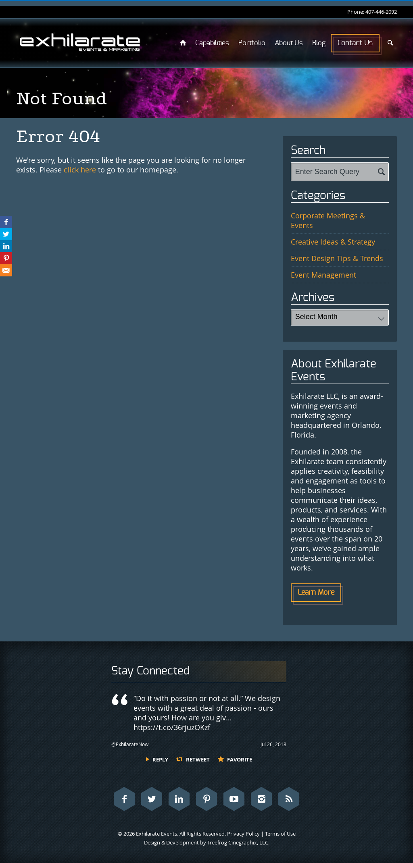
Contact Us (355, 43)
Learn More (316, 592)
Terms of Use (280, 833)
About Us (289, 42)
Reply (160, 759)
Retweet (198, 759)
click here (80, 169)
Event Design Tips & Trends (337, 258)
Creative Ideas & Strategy (333, 242)
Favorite (239, 759)
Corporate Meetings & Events (328, 220)
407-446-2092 (381, 11)
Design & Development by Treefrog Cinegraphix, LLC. (206, 842)
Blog (318, 42)
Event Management (323, 275)
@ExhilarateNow (129, 744)
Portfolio (251, 42)
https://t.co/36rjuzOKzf (171, 727)
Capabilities (212, 42)
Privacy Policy (243, 833)
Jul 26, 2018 (273, 744)
